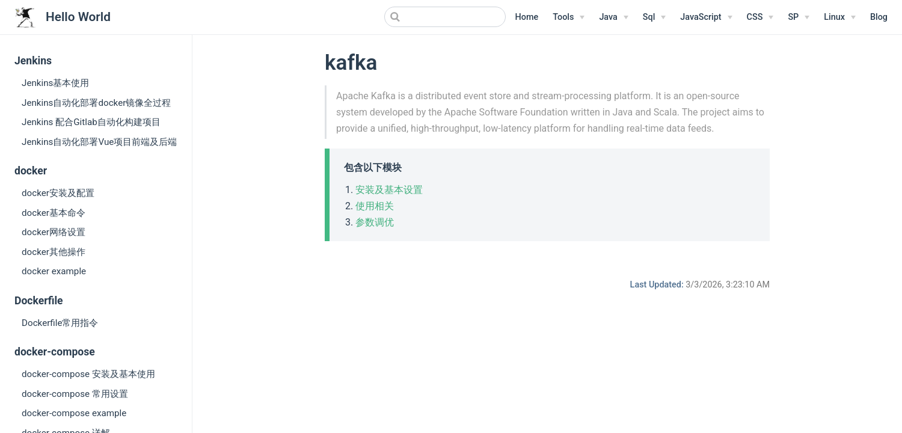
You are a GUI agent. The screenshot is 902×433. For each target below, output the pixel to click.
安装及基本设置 (389, 189)
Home (527, 17)
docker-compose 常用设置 (75, 393)
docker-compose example (74, 413)
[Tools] (568, 17)
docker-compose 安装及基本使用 (88, 374)
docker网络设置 (53, 232)
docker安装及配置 (58, 193)
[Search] (445, 17)
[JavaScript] (706, 17)
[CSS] (760, 17)
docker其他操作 (53, 252)
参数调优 (374, 222)
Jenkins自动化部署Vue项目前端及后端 (99, 142)
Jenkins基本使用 (55, 83)
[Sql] (654, 17)
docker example (54, 271)
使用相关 (374, 206)
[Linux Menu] (840, 17)
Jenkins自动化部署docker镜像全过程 (96, 102)
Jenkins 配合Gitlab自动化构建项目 (91, 122)
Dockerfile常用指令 (60, 323)
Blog (879, 17)
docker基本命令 (53, 212)
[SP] (798, 17)
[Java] (613, 17)
